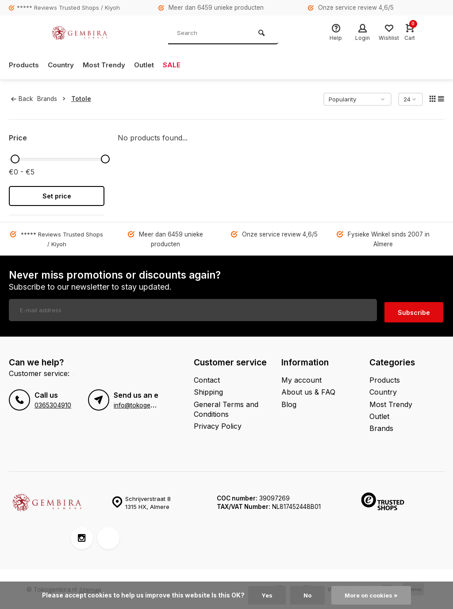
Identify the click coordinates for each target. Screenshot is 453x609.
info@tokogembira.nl (143, 403)
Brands (55, 98)
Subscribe (414, 310)
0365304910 (53, 403)
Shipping (208, 389)
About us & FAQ (308, 389)
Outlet (150, 65)
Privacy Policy (218, 423)
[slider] (15, 159)
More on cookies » (372, 595)
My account (301, 377)
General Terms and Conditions (226, 406)
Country (64, 65)
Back (22, 98)
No (306, 595)
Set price (56, 196)
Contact (207, 377)
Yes (265, 595)
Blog (288, 401)
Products (25, 65)
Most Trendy (109, 65)
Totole (83, 98)
